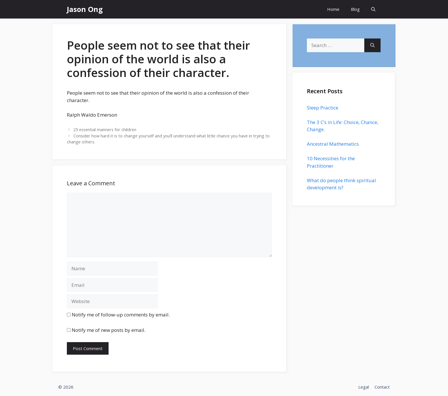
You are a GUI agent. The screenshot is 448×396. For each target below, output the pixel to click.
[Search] (372, 45)
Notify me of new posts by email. (108, 330)
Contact (382, 387)
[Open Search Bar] (373, 9)
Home (333, 9)
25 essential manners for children (104, 129)
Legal (363, 387)
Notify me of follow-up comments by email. (121, 314)
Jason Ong (85, 9)
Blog (355, 9)
